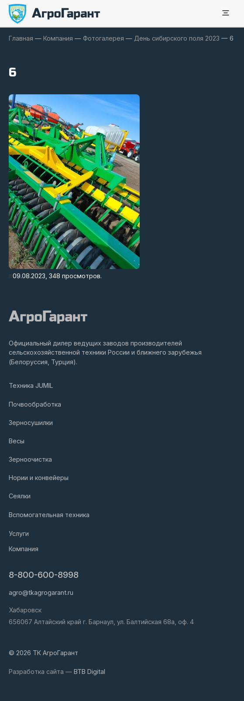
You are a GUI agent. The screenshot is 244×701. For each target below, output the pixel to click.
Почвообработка (35, 404)
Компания (23, 549)
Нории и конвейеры (39, 477)
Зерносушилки (31, 422)
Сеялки (20, 496)
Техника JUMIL (31, 385)
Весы (16, 441)
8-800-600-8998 (44, 575)
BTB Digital (89, 671)
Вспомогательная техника (49, 514)
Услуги (19, 533)
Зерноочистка (30, 459)
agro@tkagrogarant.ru (41, 592)
